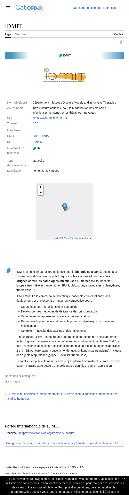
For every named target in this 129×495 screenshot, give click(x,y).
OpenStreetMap (72, 238)
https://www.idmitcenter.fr (48, 118)
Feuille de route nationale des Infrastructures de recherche (75, 443)
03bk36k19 (39, 142)
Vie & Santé (12, 382)
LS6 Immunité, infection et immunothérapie (32, 394)
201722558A (40, 136)
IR (116, 443)
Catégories (13, 443)
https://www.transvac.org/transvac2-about (46, 433)
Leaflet (56, 238)
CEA (35, 123)
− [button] (41, 192)
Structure (28, 443)
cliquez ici (113, 491)
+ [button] (41, 187)
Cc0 (50, 473)
